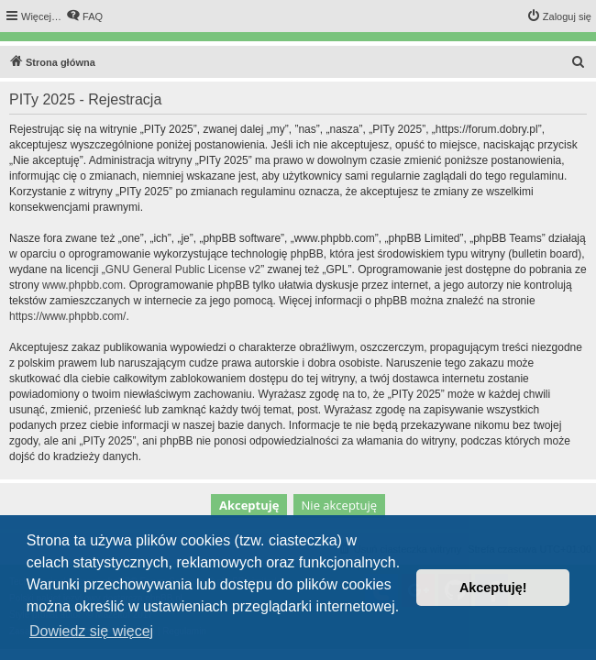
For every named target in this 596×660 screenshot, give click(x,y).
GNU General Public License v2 (182, 269)
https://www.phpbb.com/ (67, 316)
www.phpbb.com (82, 285)
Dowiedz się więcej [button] (91, 631)
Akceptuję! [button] (493, 587)
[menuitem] (84, 17)
